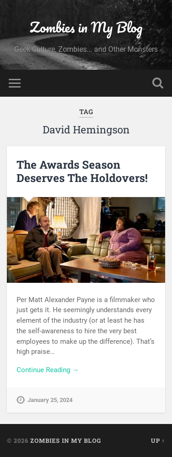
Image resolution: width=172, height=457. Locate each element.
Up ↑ (158, 440)
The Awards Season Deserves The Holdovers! (82, 171)
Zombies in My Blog (86, 27)
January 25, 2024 (50, 399)
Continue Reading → (48, 370)
